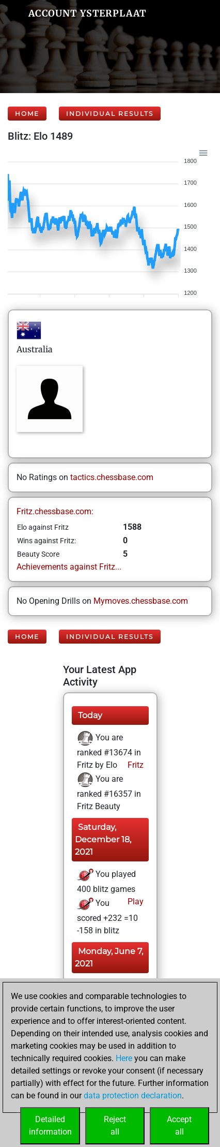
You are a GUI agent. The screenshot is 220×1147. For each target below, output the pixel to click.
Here (124, 1058)
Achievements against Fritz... (69, 567)
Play (134, 901)
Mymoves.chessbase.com (140, 601)
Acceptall (179, 1125)
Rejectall (115, 1125)
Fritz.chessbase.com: (55, 511)
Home (27, 113)
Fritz (134, 765)
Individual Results (109, 113)
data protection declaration (133, 1095)
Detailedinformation (50, 1125)
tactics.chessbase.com (111, 477)
